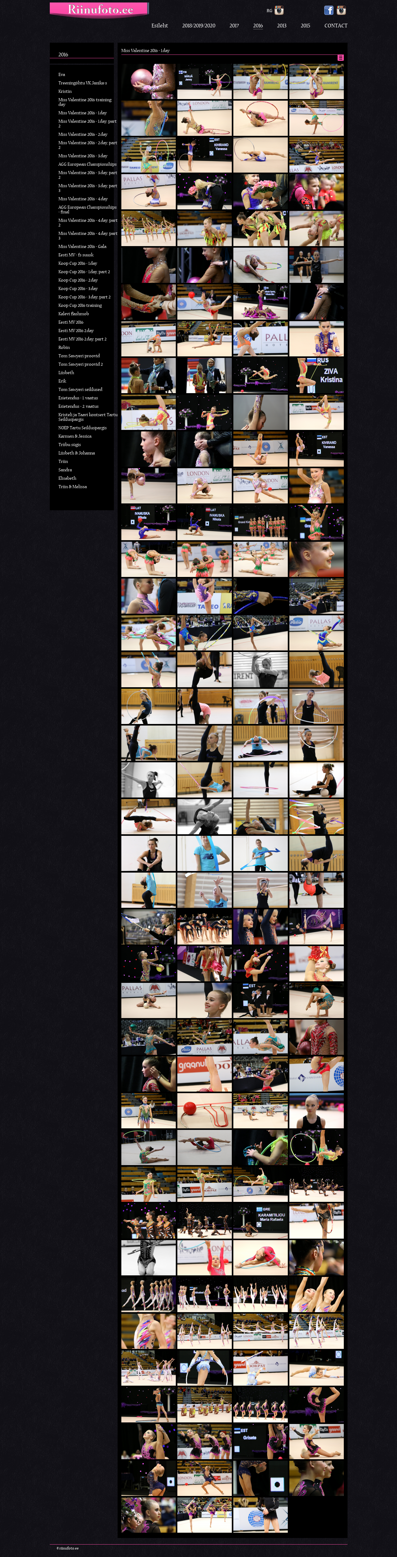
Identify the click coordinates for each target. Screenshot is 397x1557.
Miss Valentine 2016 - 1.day (82, 113)
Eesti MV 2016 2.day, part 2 (82, 339)
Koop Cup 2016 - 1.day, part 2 (84, 272)
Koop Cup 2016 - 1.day (77, 263)
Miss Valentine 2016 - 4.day (83, 199)
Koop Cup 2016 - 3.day (78, 289)
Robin (64, 347)
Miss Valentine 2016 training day (84, 102)
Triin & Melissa (72, 487)
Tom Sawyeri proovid (79, 356)
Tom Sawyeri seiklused (80, 390)
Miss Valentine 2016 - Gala (82, 247)
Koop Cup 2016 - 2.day (78, 280)
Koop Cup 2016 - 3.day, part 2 (84, 297)
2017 (234, 26)
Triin (63, 461)
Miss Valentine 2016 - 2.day (82, 134)
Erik (62, 381)
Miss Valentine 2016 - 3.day (82, 156)
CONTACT (336, 26)
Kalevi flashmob (73, 314)
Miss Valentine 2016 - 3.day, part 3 (87, 188)
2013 (282, 26)
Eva (61, 75)
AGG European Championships (87, 164)
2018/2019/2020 (198, 26)
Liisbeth (66, 373)
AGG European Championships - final (87, 210)
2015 (305, 26)
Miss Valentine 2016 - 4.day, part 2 (88, 223)
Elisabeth (67, 478)
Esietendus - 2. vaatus (78, 406)
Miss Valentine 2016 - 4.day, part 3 (88, 236)
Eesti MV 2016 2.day (76, 331)
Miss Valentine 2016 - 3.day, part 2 (87, 175)
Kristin (65, 91)
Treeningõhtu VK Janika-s (82, 83)
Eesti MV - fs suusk (75, 255)
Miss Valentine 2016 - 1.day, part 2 (87, 124)
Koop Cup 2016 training (80, 305)
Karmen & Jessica (74, 436)
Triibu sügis (69, 445)
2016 (258, 26)
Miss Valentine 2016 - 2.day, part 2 (87, 145)
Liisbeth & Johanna (76, 453)
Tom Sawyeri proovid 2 (80, 364)
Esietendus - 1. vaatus (78, 398)
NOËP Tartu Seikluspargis (82, 428)
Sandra (65, 470)
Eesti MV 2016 (70, 322)
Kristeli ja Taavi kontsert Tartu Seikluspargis (88, 417)
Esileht (160, 26)
